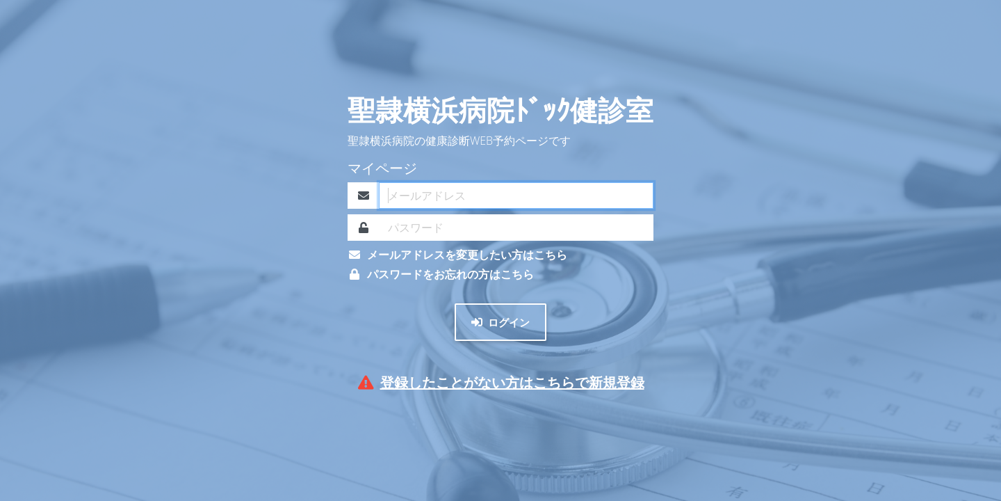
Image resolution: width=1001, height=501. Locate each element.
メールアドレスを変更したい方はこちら (457, 254)
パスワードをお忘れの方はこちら (441, 274)
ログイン (500, 322)
